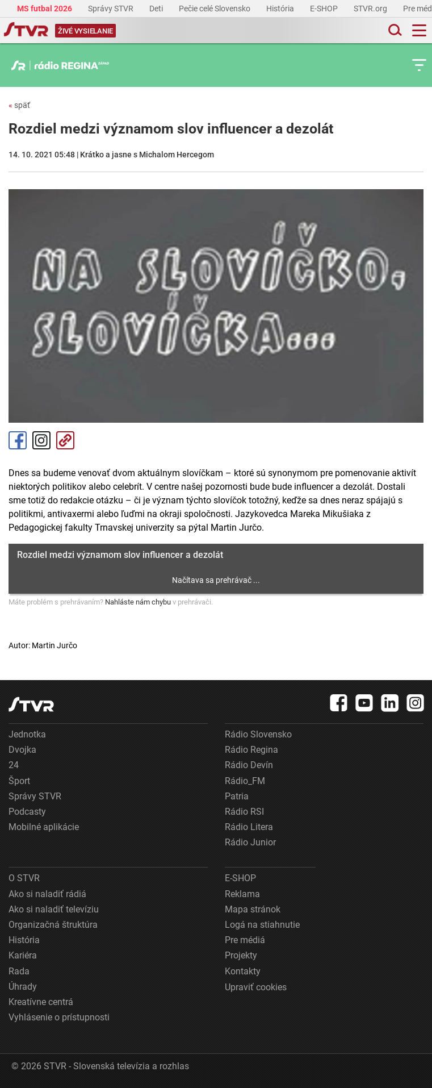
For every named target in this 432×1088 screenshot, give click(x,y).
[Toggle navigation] (419, 30)
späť (19, 105)
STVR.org (371, 8)
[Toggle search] (393, 30)
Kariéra (23, 955)
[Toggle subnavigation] (419, 65)
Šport (19, 781)
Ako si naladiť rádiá (47, 894)
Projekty (241, 955)
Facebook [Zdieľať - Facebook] (18, 440)
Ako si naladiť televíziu (54, 909)
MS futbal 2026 (45, 8)
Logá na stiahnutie (262, 924)
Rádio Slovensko (258, 734)
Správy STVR (111, 8)
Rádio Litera (249, 827)
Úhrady (23, 986)
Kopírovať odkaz (65, 440)
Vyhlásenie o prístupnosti (59, 1017)
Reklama (242, 894)
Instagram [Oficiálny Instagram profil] (41, 440)
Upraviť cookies (256, 987)
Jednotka (27, 734)
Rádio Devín (249, 765)
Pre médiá (245, 940)
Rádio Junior (250, 842)
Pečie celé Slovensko (215, 8)
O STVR (24, 878)
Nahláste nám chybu (138, 602)
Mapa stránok (252, 909)
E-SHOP (324, 8)
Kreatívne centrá (41, 1002)
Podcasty (27, 811)
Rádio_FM (245, 781)
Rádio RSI (244, 811)
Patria (237, 796)
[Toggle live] (85, 30)
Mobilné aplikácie (44, 827)
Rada (19, 971)
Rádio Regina (251, 749)
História (281, 8)
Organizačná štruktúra (53, 924)
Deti (157, 8)
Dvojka (22, 749)
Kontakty (243, 971)
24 (14, 765)
